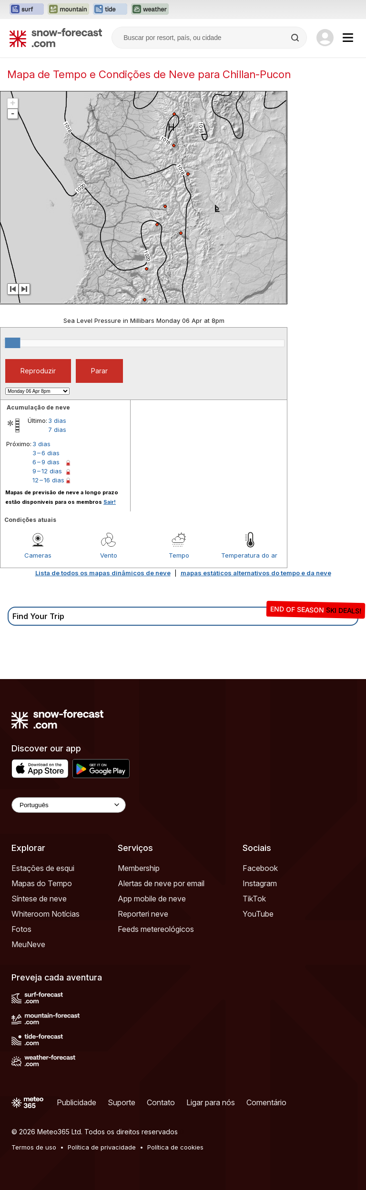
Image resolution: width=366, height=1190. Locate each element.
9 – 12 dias (47, 471)
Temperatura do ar (249, 555)
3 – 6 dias (46, 453)
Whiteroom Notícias (45, 914)
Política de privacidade (102, 1147)
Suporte (121, 1102)
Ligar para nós (210, 1102)
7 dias (57, 429)
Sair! (109, 502)
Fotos (21, 929)
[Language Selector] (68, 805)
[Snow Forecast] (56, 37)
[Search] (295, 37)
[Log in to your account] (325, 37)
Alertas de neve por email (161, 883)
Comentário (266, 1102)
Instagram (260, 883)
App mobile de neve (152, 898)
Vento (108, 555)
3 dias (57, 420)
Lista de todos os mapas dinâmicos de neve (103, 573)
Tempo (179, 555)
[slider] (12, 343)
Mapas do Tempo (41, 883)
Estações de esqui (42, 868)
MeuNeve (28, 944)
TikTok (254, 898)
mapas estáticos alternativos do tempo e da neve (256, 573)
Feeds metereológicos (156, 929)
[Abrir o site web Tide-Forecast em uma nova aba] (110, 9)
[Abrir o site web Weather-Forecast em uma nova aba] (150, 9)
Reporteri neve (143, 914)
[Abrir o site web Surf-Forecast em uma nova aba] (27, 9)
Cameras (37, 555)
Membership (139, 868)
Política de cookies (175, 1147)
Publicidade (76, 1102)
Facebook (260, 868)
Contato (161, 1102)
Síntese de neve (39, 898)
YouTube (258, 914)
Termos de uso (33, 1147)
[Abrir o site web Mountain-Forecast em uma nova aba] (68, 9)
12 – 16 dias (48, 480)
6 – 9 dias (46, 462)
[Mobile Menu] (347, 37)
